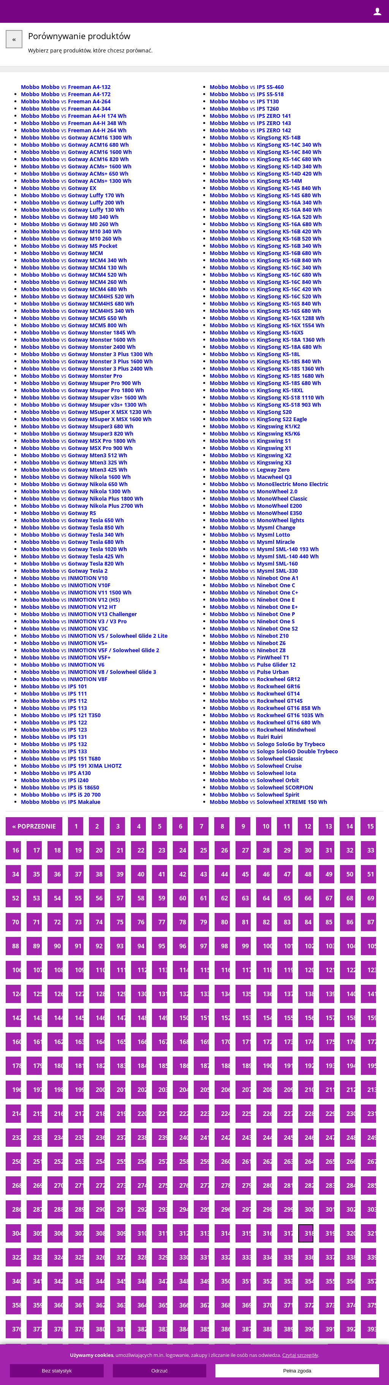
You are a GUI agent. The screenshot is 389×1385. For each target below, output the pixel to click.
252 (58, 1161)
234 (58, 1137)
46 (266, 874)
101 (288, 946)
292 (142, 1209)
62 (224, 898)
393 (371, 1329)
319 (330, 1233)
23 (161, 850)
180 (58, 1066)
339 (371, 1257)
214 (16, 1113)
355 (330, 1281)
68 (349, 898)
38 (99, 874)
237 (121, 1137)
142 (16, 1018)
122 (350, 970)
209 (288, 1089)
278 (225, 1185)
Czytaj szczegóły (300, 1355)
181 (79, 1066)
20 (99, 850)
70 (15, 922)
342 (58, 1281)
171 (246, 1042)
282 (309, 1185)
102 (309, 946)
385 (204, 1329)
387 (246, 1329)
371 (288, 1305)
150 (183, 1018)
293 (162, 1209)
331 (204, 1257)
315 (246, 1233)
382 (142, 1329)
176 (350, 1042)
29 (287, 850)
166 (142, 1042)
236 (100, 1137)
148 (142, 1018)
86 (349, 922)
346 (142, 1281)
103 (330, 946)
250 (16, 1161)
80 (224, 922)
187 (204, 1066)
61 (203, 898)
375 (371, 1305)
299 (288, 1209)
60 (182, 898)
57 (120, 898)
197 (37, 1089)
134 (225, 994)
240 (183, 1137)
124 (16, 994)
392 (350, 1329)
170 (225, 1042)
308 (100, 1233)
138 (309, 994)
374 (350, 1305)
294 (183, 1209)
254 (100, 1161)
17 (36, 850)
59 (161, 898)
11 (286, 826)
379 (79, 1329)
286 (16, 1209)
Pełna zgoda (297, 1371)
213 (371, 1089)
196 (16, 1089)
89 (36, 946)
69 (370, 898)
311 (162, 1233)
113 (162, 970)
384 (183, 1329)
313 (204, 1233)
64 (266, 898)
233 (37, 1137)
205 (204, 1089)
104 (350, 946)
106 (16, 970)
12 (307, 826)
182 (100, 1066)
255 (121, 1161)
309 (121, 1233)
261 (246, 1161)
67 (329, 898)
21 (120, 850)
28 (266, 850)
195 (371, 1066)
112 (142, 970)
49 (329, 874)
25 (203, 850)
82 (266, 922)
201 (121, 1089)
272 (100, 1185)
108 (58, 970)
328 (142, 1257)
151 (204, 1018)
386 (225, 1329)
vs (66, 86)
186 (183, 1066)
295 (204, 1209)
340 (16, 1281)
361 (79, 1305)
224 (225, 1113)
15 (370, 826)
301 (330, 1209)
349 (204, 1281)
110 (100, 970)
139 (330, 994)
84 (308, 922)
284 (350, 1185)
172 (267, 1042)
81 (245, 922)
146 (100, 1018)
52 (15, 898)
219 (121, 1113)
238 (142, 1137)
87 (370, 922)
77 (161, 922)
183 (121, 1066)
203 (162, 1089)
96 (182, 946)
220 (142, 1113)
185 (162, 1066)
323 (37, 1257)
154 (267, 1018)
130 (142, 994)
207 (246, 1089)
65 (287, 898)
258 (183, 1161)
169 (204, 1042)
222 (183, 1113)
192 (309, 1066)
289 (79, 1209)
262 (267, 1161)
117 (246, 970)
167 (162, 1042)
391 (330, 1329)
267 (371, 1161)
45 (245, 874)
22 (141, 850)
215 (37, 1113)
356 (350, 1281)
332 (225, 1257)
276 (183, 1185)
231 (371, 1113)
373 (330, 1305)
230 (350, 1113)
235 (79, 1137)
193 (330, 1066)
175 (330, 1042)
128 (100, 994)
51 (370, 874)
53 (36, 898)
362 (100, 1305)
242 (225, 1137)
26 (224, 850)
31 (329, 850)
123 (371, 970)
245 (288, 1137)
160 (16, 1042)
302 (350, 1209)
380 (100, 1329)
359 (37, 1305)
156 (309, 1018)
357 (371, 1281)
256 (142, 1161)
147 (121, 1018)
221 (162, 1113)
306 (58, 1233)
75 (120, 922)
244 (267, 1137)
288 (58, 1209)
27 (245, 850)
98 (224, 946)
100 (267, 946)
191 (288, 1066)
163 (79, 1042)
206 (225, 1089)
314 (225, 1233)
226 (267, 1113)
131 (162, 994)
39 (120, 874)
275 (162, 1185)
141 (371, 994)
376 (16, 1329)
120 (309, 970)
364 (142, 1305)
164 (100, 1042)
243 (246, 1137)
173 (288, 1042)
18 (57, 850)
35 (36, 874)
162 (58, 1042)
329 (162, 1257)
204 (183, 1089)
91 (78, 946)
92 (99, 946)
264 (309, 1161)
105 (371, 946)
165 (121, 1042)
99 (245, 946)
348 (183, 1281)
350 (225, 1281)
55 (78, 898)
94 (141, 946)
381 (121, 1329)
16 (15, 850)
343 (79, 1281)
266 (350, 1161)
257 (162, 1161)
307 (79, 1233)
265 (330, 1161)
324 (58, 1257)
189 (246, 1066)
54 (57, 898)
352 (267, 1281)
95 (161, 946)
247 (330, 1137)
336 (309, 1257)
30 (308, 850)
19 (78, 850)
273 (121, 1185)
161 (37, 1042)
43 (203, 874)
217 (79, 1113)
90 (57, 946)
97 (203, 946)
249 (371, 1137)
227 (288, 1113)
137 (288, 994)
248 (350, 1137)
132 (183, 994)
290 (100, 1209)
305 (37, 1233)
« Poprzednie (34, 826)
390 (309, 1329)
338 (350, 1257)
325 (79, 1257)
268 (16, 1185)
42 (182, 874)
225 (246, 1113)
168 (183, 1042)
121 (330, 970)
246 (309, 1137)
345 (121, 1281)
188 (225, 1066)
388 (267, 1329)
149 (162, 1018)
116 (225, 970)
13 (328, 826)
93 (120, 946)
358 (16, 1305)
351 (246, 1281)
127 (79, 994)
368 (225, 1305)
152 (225, 1018)
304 (16, 1233)
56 (99, 898)
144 (58, 1018)
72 (57, 922)
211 (330, 1089)
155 (288, 1018)
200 (100, 1089)
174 (309, 1042)
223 (204, 1113)
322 (16, 1257)
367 (204, 1305)
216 (58, 1113)
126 (58, 994)
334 (267, 1257)
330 (183, 1257)
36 (57, 874)
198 (58, 1089)
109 (79, 970)
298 (267, 1209)
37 (78, 874)
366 (183, 1305)
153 (246, 1018)
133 (204, 994)
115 (204, 970)
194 (350, 1066)
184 (142, 1066)
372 (309, 1305)
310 (142, 1233)
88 (15, 946)
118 (267, 970)
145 (79, 1018)
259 (204, 1161)
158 (350, 1018)
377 (37, 1329)
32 (349, 850)
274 (142, 1185)
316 (267, 1233)
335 (288, 1257)
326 (100, 1257)
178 (16, 1066)
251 (37, 1161)
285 (371, 1185)
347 (162, 1281)
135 (246, 994)
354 (309, 1281)
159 (371, 1018)
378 (58, 1329)
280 (267, 1185)
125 (37, 994)
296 (225, 1209)
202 (142, 1089)
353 (288, 1281)
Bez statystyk (57, 1371)
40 (141, 874)
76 (141, 922)
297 (246, 1209)
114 (183, 970)
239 (162, 1137)
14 (349, 826)
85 (329, 922)
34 (15, 874)
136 (267, 994)
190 (267, 1066)
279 (246, 1185)
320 (350, 1233)
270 (58, 1185)
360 (58, 1305)
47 (287, 874)
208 (267, 1089)
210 (309, 1089)
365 (162, 1305)
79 (203, 922)
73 (78, 922)
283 (330, 1185)
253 (79, 1161)
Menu (11, 11)
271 (79, 1185)
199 (79, 1089)
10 (265, 826)
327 (121, 1257)
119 (288, 970)
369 (246, 1305)
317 (288, 1233)
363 (121, 1305)
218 (100, 1113)
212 (350, 1089)
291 (121, 1209)
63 (245, 898)
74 (99, 922)
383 (162, 1329)
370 (267, 1305)
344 (100, 1281)
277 (204, 1185)
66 (308, 898)
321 (371, 1233)
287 (37, 1209)
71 (36, 922)
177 (371, 1042)
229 (330, 1113)
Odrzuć (159, 1371)
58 (141, 898)
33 (370, 850)
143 (37, 1018)
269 (37, 1185)
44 (224, 874)
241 (204, 1137)
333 (246, 1257)
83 (287, 922)
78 (182, 922)
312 (183, 1233)
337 (330, 1257)
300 (309, 1209)
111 (121, 970)
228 (309, 1113)
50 (349, 874)
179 (37, 1066)
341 (37, 1281)
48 (308, 874)
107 (37, 970)
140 (350, 994)
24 (182, 850)
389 (288, 1329)
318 (309, 1233)
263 (288, 1161)
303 (371, 1209)
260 (225, 1161)
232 (16, 1137)
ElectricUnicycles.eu (55, 12)
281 (288, 1185)
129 (121, 994)
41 (161, 874)
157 (330, 1018)
